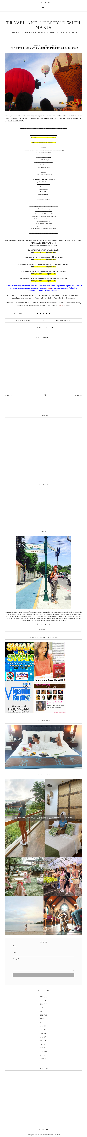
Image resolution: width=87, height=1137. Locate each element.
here (61, 305)
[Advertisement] (43, 508)
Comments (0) (17, 313)
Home (44, 395)
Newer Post (9, 396)
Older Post (77, 396)
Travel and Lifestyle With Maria (50, 1135)
